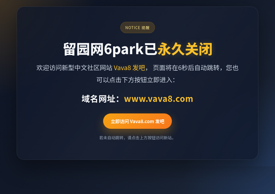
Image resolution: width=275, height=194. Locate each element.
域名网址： (138, 98)
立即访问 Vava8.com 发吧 (137, 121)
